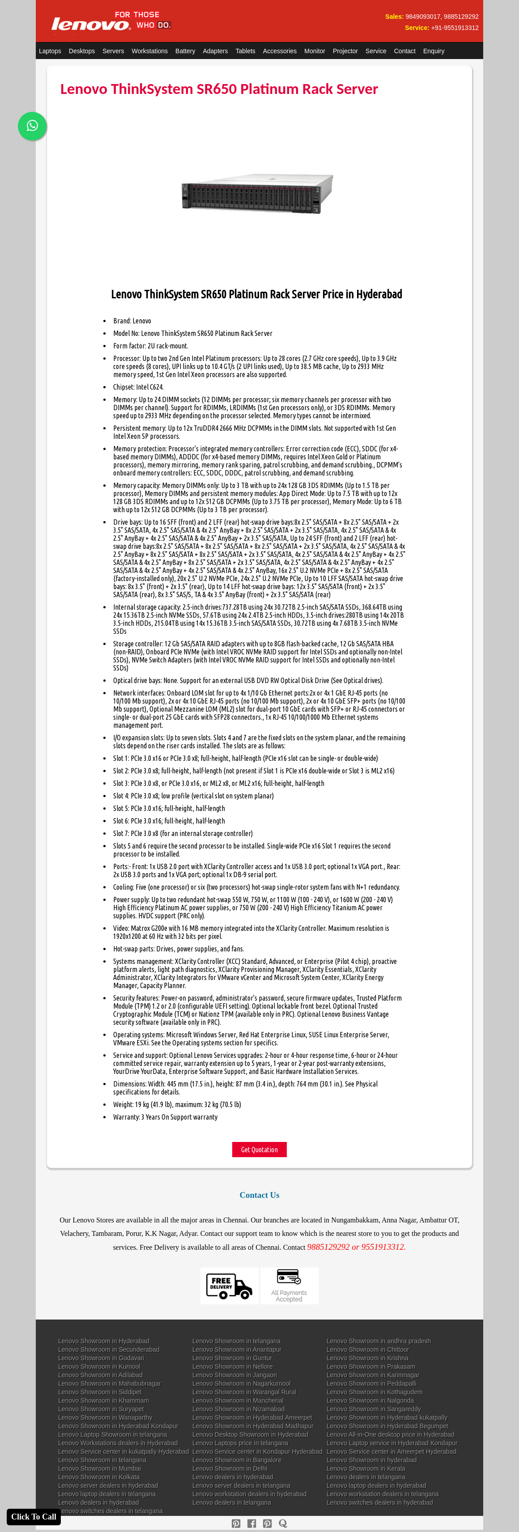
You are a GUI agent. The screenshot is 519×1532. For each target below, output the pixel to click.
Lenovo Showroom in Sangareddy (374, 1409)
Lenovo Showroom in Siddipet (99, 1392)
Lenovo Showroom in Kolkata (99, 1477)
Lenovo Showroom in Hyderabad (103, 1341)
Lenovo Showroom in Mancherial (238, 1400)
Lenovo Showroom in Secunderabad (109, 1349)
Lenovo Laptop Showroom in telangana (112, 1434)
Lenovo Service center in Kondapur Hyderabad (257, 1451)
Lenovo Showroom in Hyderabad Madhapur (253, 1426)
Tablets (245, 51)
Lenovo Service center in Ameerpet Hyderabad (391, 1451)
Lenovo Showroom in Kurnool (99, 1366)
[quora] (283, 1523)
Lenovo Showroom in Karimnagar (373, 1375)
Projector (345, 51)
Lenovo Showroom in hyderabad (372, 1460)
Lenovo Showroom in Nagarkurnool (241, 1383)
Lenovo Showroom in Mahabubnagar (109, 1383)
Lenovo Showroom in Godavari (101, 1358)
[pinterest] (236, 1523)
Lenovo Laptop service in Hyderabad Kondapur (392, 1443)
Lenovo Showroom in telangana (236, 1341)
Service (376, 51)
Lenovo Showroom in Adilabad (100, 1375)
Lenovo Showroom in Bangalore (236, 1460)
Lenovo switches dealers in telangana (110, 1511)
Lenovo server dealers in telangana (241, 1485)
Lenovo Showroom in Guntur (232, 1358)
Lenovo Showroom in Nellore (232, 1366)
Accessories (280, 51)
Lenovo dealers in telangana (366, 1477)
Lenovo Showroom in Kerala (366, 1468)
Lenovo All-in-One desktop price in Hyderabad (391, 1434)
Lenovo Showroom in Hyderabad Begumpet (387, 1426)
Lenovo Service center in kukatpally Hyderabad (123, 1451)
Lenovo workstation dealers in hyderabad (249, 1494)
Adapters (215, 51)
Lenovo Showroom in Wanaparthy (105, 1417)
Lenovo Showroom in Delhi (229, 1468)
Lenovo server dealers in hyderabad (108, 1485)
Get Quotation (259, 1150)
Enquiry (433, 51)
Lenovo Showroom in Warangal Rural (244, 1392)
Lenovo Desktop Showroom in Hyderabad (250, 1434)
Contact (405, 51)
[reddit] (267, 1523)
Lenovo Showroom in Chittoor (368, 1349)
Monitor (314, 51)
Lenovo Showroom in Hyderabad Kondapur (118, 1426)
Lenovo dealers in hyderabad (232, 1477)
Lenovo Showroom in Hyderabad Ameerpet (252, 1417)
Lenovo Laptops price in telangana (240, 1443)
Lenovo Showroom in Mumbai (99, 1468)
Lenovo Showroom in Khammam (103, 1400)
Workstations (150, 51)
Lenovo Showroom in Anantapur (236, 1349)
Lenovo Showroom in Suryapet (101, 1409)
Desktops (82, 51)
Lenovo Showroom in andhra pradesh (379, 1341)
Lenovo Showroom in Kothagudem (375, 1392)
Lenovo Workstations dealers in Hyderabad (118, 1443)
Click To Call (33, 1516)
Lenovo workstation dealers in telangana (383, 1494)
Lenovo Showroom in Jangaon (234, 1375)
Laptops (50, 51)
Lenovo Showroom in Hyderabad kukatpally (387, 1417)
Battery (185, 51)
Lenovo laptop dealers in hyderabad (376, 1485)
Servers (113, 51)
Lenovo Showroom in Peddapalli (372, 1383)
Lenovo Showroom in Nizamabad (238, 1409)
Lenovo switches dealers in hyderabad (380, 1502)
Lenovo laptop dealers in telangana (107, 1494)
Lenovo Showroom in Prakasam (371, 1366)
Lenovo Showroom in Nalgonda (370, 1400)
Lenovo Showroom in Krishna (367, 1358)
